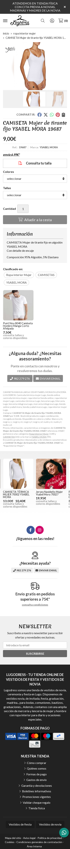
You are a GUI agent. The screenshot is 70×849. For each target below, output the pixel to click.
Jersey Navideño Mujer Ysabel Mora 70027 (49, 493)
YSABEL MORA (38, 436)
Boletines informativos (36, 791)
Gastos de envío (36, 779)
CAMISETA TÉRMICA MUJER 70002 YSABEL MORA (16, 494)
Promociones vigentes (36, 796)
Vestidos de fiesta (20, 824)
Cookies (9, 842)
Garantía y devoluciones (36, 785)
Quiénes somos (36, 768)
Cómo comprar (36, 763)
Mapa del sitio (13, 837)
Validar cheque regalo (36, 802)
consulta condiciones (35, 604)
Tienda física (36, 808)
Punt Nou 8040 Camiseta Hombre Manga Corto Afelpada (18, 326)
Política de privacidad (50, 837)
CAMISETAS (9, 436)
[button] (33, 87)
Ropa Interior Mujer (39, 433)
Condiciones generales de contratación (39, 842)
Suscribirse (35, 653)
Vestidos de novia (50, 824)
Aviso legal (29, 837)
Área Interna (34, 846)
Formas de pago (36, 774)
